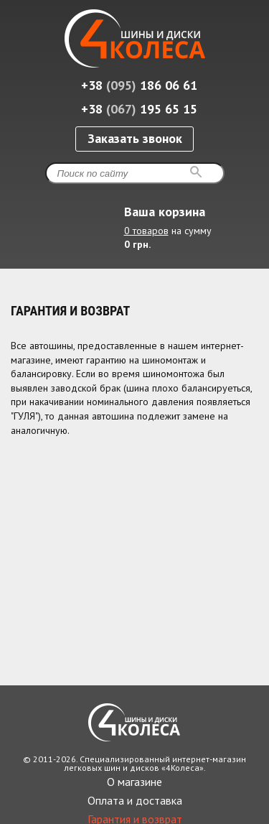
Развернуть (245, 252)
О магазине (134, 781)
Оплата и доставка (135, 800)
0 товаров (146, 230)
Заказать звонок (135, 138)
